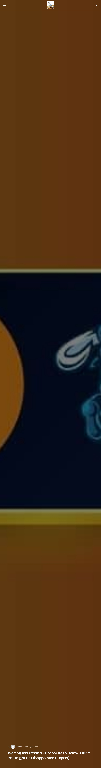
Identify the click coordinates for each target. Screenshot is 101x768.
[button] (4, 4)
